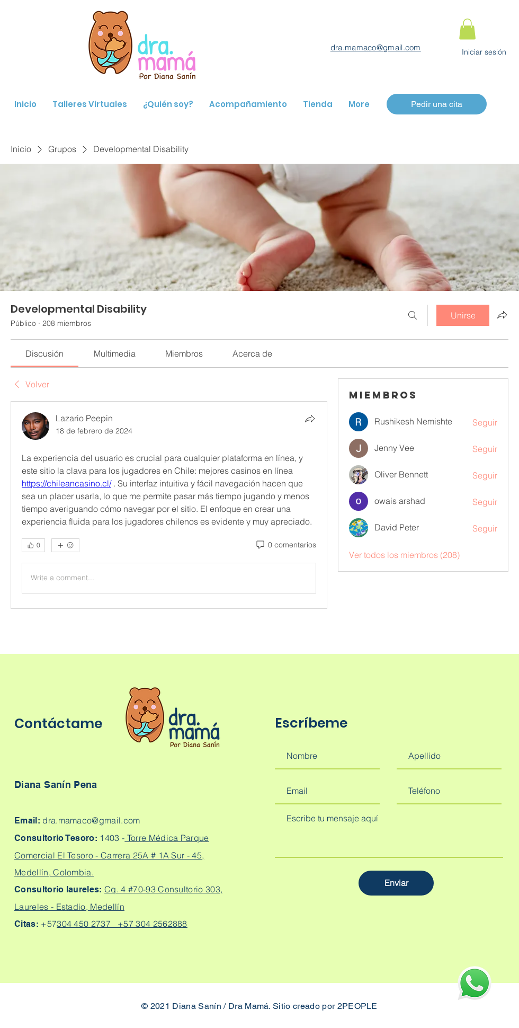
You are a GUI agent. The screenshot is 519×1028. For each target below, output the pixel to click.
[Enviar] (396, 883)
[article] (169, 505)
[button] (467, 29)
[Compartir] (309, 418)
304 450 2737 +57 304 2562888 (122, 923)
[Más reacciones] (65, 545)
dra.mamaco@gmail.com (375, 47)
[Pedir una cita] (437, 104)
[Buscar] (412, 315)
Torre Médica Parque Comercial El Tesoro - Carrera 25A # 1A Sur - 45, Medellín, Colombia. (111, 855)
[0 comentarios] (285, 545)
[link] (44, 353)
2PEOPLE (357, 1006)
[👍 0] (33, 545)
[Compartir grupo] (502, 314)
